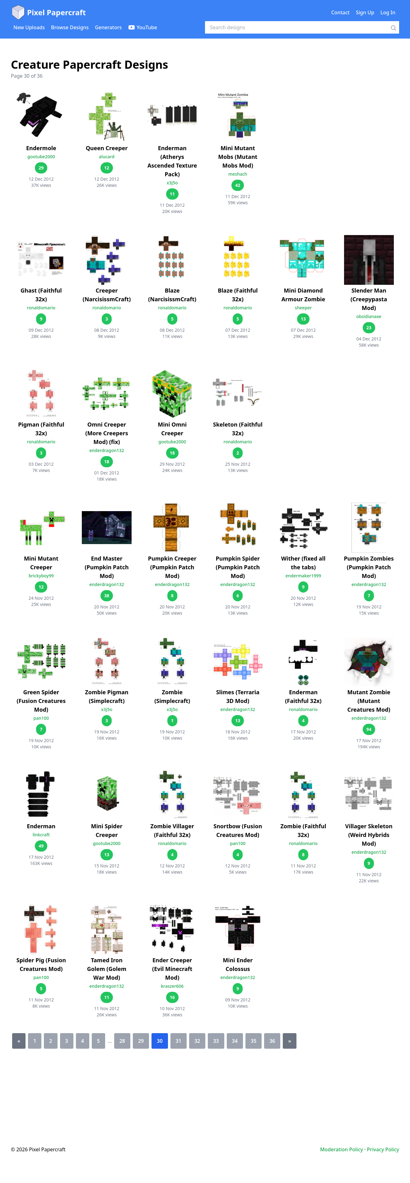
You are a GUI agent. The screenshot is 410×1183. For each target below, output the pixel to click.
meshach (237, 174)
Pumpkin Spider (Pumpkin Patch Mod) (238, 567)
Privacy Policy (383, 1149)
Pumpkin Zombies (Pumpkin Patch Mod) (369, 567)
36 (272, 1040)
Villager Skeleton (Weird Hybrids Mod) (369, 834)
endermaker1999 (303, 576)
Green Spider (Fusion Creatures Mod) (41, 700)
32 (197, 1040)
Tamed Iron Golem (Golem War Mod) (107, 968)
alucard (106, 156)
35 (253, 1040)
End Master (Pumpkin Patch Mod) (107, 567)
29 (141, 1040)
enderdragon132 (106, 450)
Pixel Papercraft (48, 12)
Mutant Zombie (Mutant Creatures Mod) (368, 700)
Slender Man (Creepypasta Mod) (369, 299)
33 (216, 1040)
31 (178, 1040)
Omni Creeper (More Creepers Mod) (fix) (106, 433)
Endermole (41, 148)
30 (159, 1040)
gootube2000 (41, 156)
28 (122, 1040)
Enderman (41, 826)
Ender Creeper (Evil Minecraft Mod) (172, 968)
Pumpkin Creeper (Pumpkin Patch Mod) (172, 567)
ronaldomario (41, 308)
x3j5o (172, 183)
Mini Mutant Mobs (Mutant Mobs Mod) (237, 156)
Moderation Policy (341, 1149)
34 (235, 1040)
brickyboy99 (41, 576)
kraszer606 (172, 986)
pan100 (41, 718)
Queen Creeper (107, 148)
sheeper (303, 308)
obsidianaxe (368, 316)
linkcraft (41, 835)
